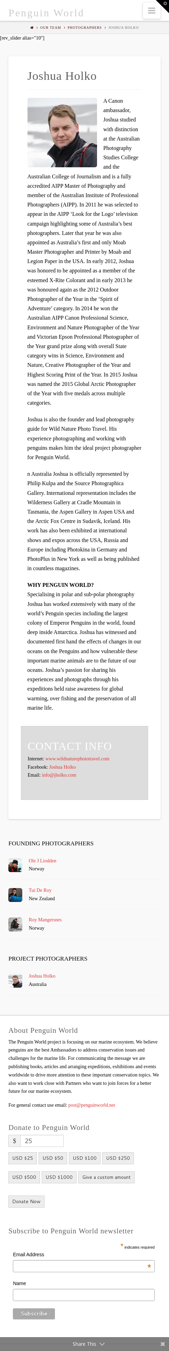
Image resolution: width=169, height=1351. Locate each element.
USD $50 (52, 1158)
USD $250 (118, 1158)
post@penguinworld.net (92, 1105)
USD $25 (22, 1158)
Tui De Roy (40, 890)
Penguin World (46, 13)
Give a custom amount (106, 1177)
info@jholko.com (59, 775)
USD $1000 (59, 1177)
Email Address (82, 1255)
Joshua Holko (62, 767)
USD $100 (85, 1158)
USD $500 (24, 1177)
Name (19, 1283)
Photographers (85, 27)
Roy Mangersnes (45, 919)
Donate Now (26, 1201)
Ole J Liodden (42, 860)
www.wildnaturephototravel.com (77, 758)
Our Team (50, 27)
